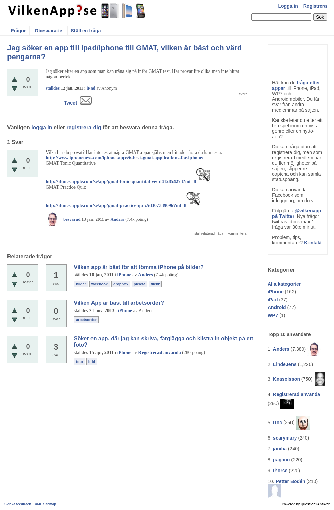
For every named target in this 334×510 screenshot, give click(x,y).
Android (277, 307)
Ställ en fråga (86, 30)
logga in (41, 127)
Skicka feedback (17, 504)
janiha (280, 448)
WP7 (273, 315)
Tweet (70, 103)
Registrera (315, 6)
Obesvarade (48, 30)
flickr (155, 284)
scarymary (285, 438)
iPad (273, 299)
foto (79, 362)
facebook (99, 284)
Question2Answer (315, 504)
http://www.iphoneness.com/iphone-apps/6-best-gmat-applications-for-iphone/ (124, 157)
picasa (139, 284)
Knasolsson (286, 379)
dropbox (120, 284)
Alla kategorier (284, 284)
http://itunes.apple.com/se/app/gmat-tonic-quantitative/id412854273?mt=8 (121, 181)
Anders (281, 349)
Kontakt (313, 242)
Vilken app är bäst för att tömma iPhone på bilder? (139, 267)
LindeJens (285, 364)
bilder (81, 284)
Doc (277, 422)
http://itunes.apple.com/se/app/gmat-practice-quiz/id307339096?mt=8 (116, 205)
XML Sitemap (45, 504)
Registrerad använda (296, 394)
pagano (281, 459)
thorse (280, 470)
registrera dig (83, 127)
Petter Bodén (290, 481)
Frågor (18, 30)
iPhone (276, 291)
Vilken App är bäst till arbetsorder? (119, 303)
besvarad (72, 219)
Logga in (288, 6)
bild (91, 362)
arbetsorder (86, 320)
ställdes (53, 88)
